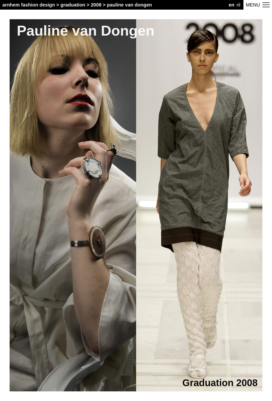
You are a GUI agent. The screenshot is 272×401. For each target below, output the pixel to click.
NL (238, 4)
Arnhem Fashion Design (28, 4)
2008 (96, 4)
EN (231, 4)
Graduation (72, 4)
